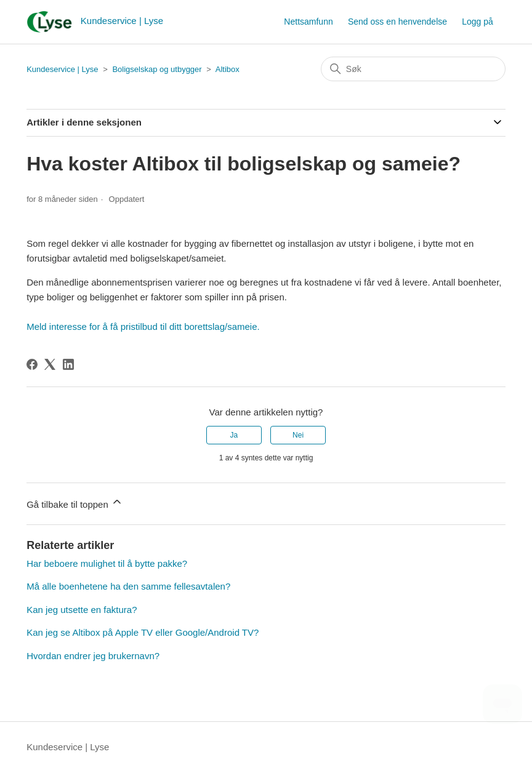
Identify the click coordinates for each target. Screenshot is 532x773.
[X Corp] (49, 364)
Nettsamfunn (308, 21)
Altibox (228, 69)
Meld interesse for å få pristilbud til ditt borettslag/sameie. (143, 326)
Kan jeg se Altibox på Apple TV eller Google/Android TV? (142, 632)
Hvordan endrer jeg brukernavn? (92, 656)
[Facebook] (32, 364)
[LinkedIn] (68, 364)
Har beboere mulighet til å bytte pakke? (106, 563)
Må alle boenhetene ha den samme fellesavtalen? (128, 586)
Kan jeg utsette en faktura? (81, 609)
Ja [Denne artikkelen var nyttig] (234, 435)
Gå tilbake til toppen (74, 502)
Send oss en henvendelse (397, 21)
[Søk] (413, 69)
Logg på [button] (477, 21)
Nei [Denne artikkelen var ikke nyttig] (298, 435)
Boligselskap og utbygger (156, 69)
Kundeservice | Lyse (62, 69)
